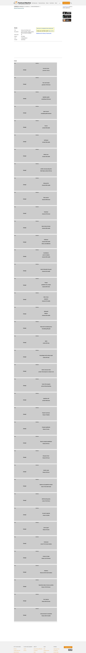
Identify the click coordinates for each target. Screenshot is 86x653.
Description (16, 31)
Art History (27, 6)
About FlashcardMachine (38, 648)
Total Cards (16, 34)
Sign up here (51, 30)
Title (15, 30)
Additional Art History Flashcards (43, 33)
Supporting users (66, 6)
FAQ (44, 648)
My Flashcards (34, 3)
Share (35, 652)
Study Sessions (16, 652)
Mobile (55, 646)
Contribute (52, 3)
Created (15, 39)
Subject (15, 36)
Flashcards (21, 6)
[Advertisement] (36, 18)
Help (56, 3)
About (47, 3)
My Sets (15, 648)
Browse (25, 650)
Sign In (60, 3)
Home (16, 6)
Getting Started (46, 650)
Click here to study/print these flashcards (45, 28)
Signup (45, 652)
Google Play (56, 650)
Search (71, 3)
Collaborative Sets (17, 650)
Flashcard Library (42, 3)
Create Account (66, 3)
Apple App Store (56, 648)
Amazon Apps (56, 652)
